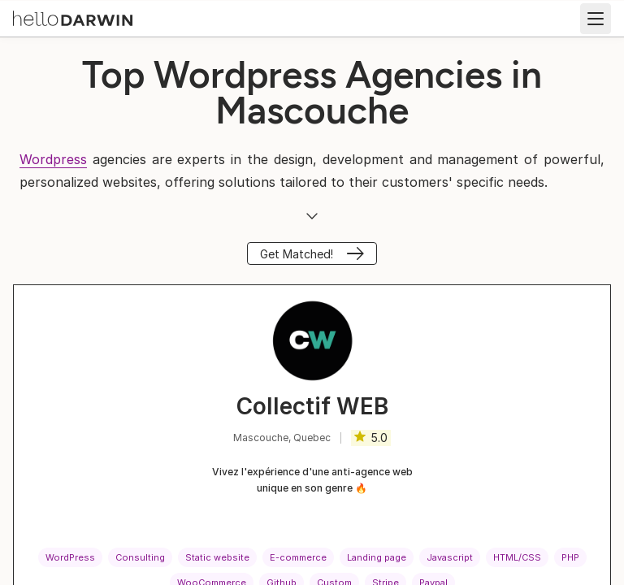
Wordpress (53, 159)
